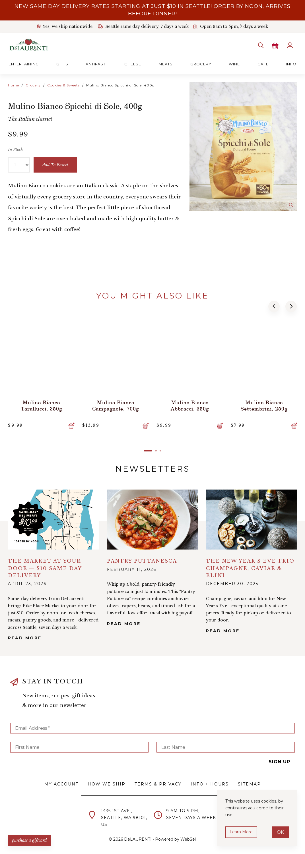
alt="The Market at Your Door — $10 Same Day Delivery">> (53, 519)
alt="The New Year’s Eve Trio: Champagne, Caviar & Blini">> (251, 519)
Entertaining (24, 63)
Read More (25, 637)
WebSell (188, 838)
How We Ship (106, 783)
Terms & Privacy (158, 783)
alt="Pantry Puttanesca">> (152, 519)
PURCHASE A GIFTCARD (30, 839)
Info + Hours (210, 783)
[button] (274, 306)
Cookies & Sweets (63, 84)
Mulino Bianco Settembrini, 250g (264, 404)
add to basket (55, 164)
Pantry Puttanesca (142, 560)
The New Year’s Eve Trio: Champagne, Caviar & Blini (251, 567)
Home (13, 84)
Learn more (241, 831)
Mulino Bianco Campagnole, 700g (115, 404)
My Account (61, 783)
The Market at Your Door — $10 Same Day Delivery (45, 567)
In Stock (15, 149)
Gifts (62, 63)
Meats (165, 63)
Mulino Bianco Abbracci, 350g (190, 404)
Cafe (263, 63)
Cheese (132, 63)
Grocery (200, 63)
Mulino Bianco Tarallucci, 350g (41, 404)
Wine (234, 63)
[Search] (260, 45)
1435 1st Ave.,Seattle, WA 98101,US (124, 817)
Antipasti (96, 63)
